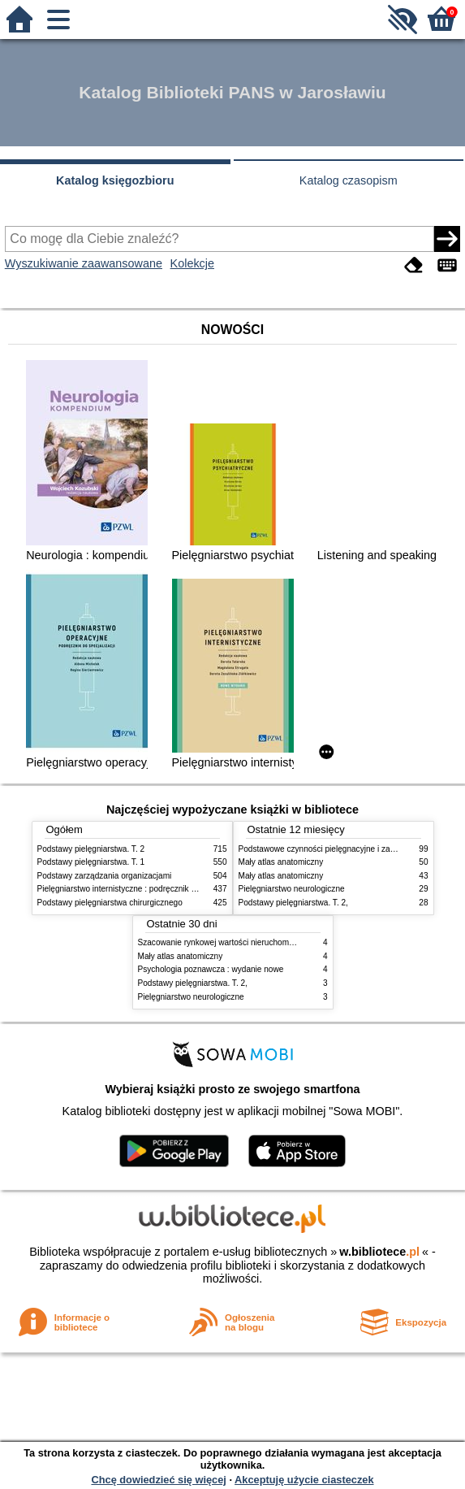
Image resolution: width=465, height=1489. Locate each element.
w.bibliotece (379, 1251)
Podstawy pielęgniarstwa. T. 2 (91, 848)
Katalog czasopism (348, 180)
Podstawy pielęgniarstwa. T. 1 (91, 861)
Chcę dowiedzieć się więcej (158, 1480)
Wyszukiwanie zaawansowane (83, 263)
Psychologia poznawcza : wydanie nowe (211, 969)
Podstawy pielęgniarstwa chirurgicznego (110, 902)
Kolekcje (192, 263)
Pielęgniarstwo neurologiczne (292, 888)
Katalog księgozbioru (115, 180)
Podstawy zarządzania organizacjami (104, 875)
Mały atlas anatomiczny (281, 861)
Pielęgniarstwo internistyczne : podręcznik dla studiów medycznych (158, 888)
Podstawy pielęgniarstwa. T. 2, (293, 902)
